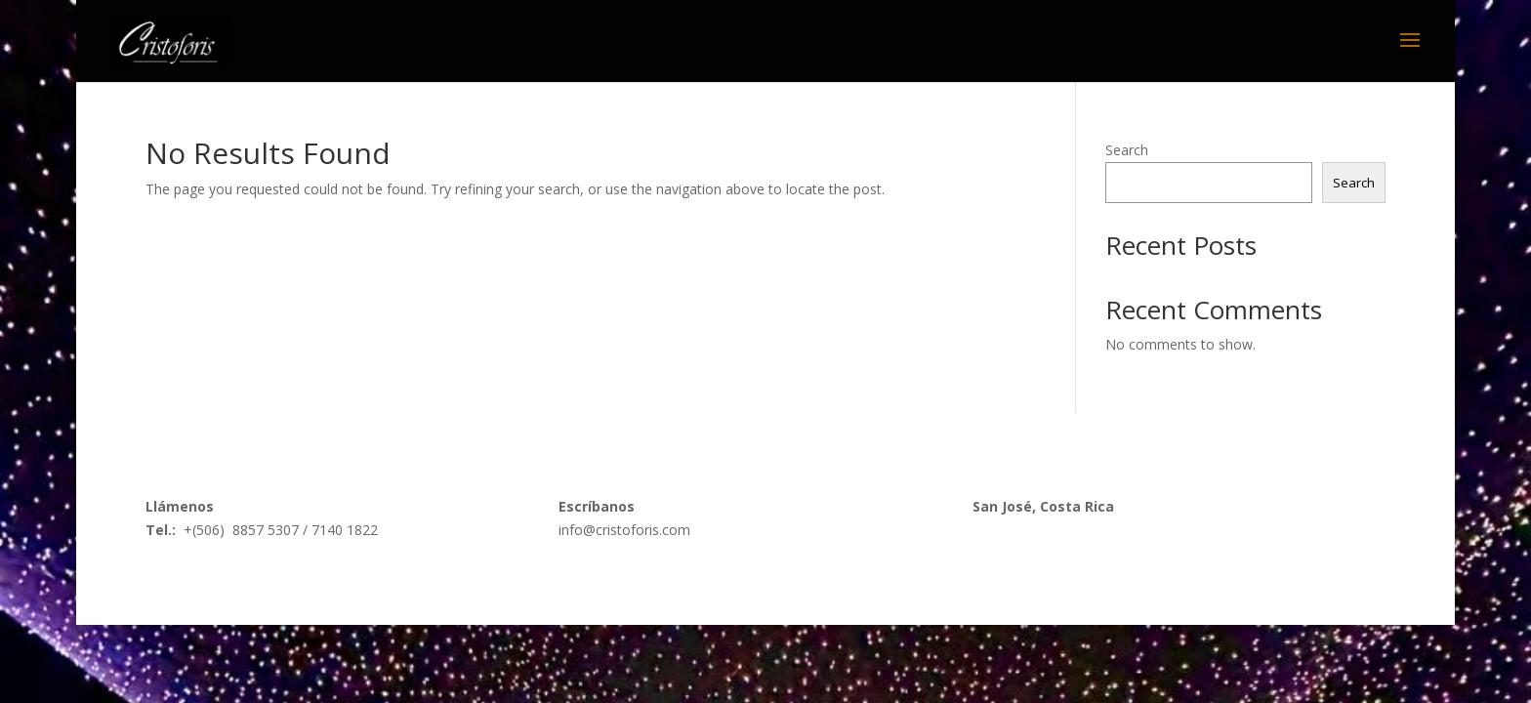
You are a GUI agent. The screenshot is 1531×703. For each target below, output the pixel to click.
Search (1126, 150)
